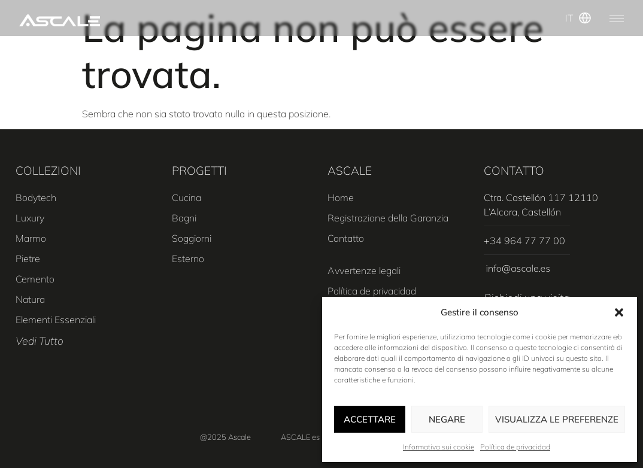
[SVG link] (59, 20)
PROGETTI (199, 170)
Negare (447, 419)
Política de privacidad (515, 446)
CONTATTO (514, 170)
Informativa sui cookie (438, 446)
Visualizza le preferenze (556, 419)
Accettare (370, 419)
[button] (619, 312)
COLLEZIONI (48, 170)
